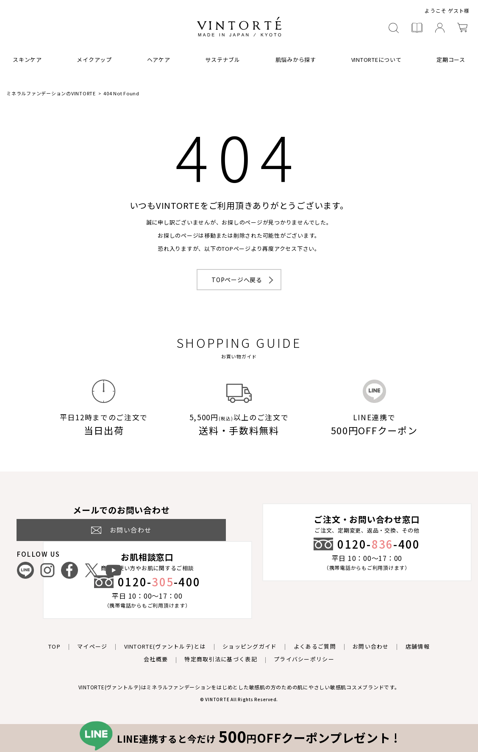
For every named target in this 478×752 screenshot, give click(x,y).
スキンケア (27, 59)
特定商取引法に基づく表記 (220, 659)
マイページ (92, 646)
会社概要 (156, 659)
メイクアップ (94, 59)
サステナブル (222, 59)
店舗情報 (418, 646)
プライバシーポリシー (304, 659)
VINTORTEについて (376, 59)
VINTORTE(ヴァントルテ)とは (165, 646)
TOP (54, 646)
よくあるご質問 (315, 646)
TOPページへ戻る (236, 279)
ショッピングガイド (249, 646)
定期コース (450, 59)
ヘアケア (158, 59)
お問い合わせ (371, 646)
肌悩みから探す (295, 59)
